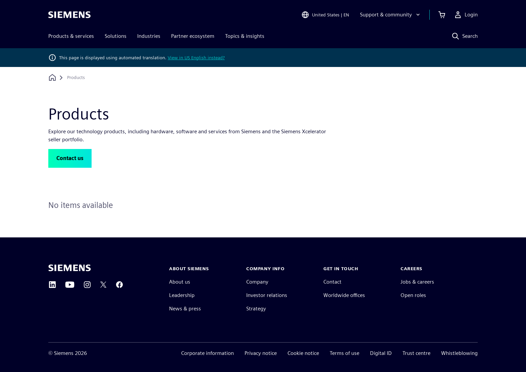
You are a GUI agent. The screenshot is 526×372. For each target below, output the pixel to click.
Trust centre (416, 353)
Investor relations (266, 295)
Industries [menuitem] (148, 36)
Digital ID (381, 353)
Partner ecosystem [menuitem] (192, 36)
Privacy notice (261, 353)
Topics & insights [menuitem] (244, 36)
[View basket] (442, 14)
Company (257, 282)
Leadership (182, 295)
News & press (185, 308)
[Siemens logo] (69, 14)
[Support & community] (390, 14)
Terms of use (344, 353)
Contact (332, 282)
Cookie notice (303, 353)
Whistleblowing (459, 353)
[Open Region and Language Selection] (325, 14)
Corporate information (207, 353)
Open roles (413, 295)
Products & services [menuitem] (71, 36)
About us (179, 282)
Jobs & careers (417, 282)
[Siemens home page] (69, 268)
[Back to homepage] (52, 77)
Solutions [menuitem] (115, 36)
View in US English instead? (196, 57)
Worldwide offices (344, 295)
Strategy (256, 308)
